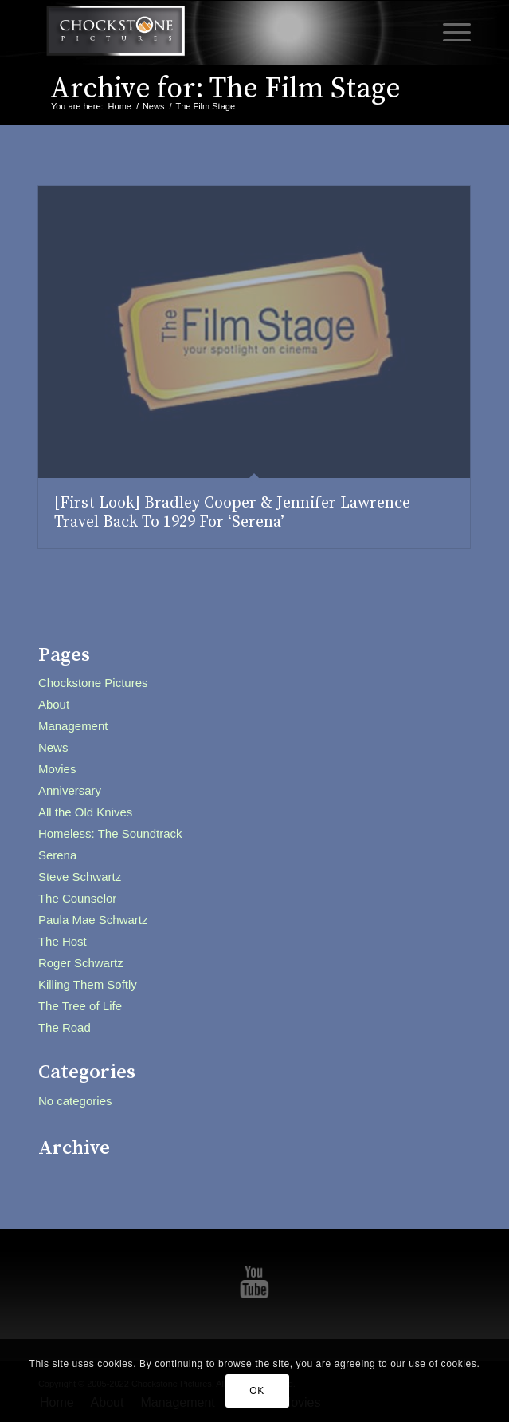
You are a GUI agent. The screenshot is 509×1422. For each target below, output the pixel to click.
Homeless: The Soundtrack (110, 833)
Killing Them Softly (87, 984)
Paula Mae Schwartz (93, 919)
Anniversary (69, 790)
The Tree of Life (80, 1006)
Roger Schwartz (80, 963)
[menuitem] (449, 33)
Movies (57, 769)
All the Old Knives (85, 812)
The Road (64, 1027)
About (53, 704)
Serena (57, 855)
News (53, 747)
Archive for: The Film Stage (225, 89)
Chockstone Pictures (93, 682)
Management (73, 726)
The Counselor (77, 898)
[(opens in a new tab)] (254, 332)
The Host (62, 941)
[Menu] (449, 33)
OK (256, 1390)
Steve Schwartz (79, 876)
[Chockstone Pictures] (211, 33)
